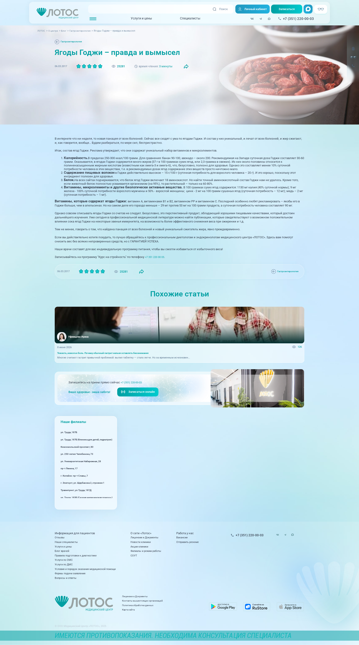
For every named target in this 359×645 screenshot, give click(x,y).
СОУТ (134, 555)
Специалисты (190, 18)
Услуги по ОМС (64, 559)
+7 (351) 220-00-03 (133, 383)
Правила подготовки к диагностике (76, 555)
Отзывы (60, 537)
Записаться (287, 9)
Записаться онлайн (138, 393)
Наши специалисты (66, 542)
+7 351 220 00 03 (156, 257)
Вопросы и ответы (65, 578)
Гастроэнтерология (72, 41)
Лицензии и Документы (144, 537)
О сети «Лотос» (141, 533)
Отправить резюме (187, 542)
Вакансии (182, 537)
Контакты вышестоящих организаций (156, 602)
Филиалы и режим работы (146, 551)
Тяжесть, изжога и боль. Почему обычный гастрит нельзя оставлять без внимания (107, 353)
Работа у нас (185, 533)
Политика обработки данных (150, 607)
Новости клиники (141, 542)
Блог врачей (62, 551)
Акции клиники (139, 546)
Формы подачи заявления (70, 573)
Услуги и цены (141, 18)
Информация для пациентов (75, 533)
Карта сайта (141, 611)
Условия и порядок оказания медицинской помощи (85, 569)
